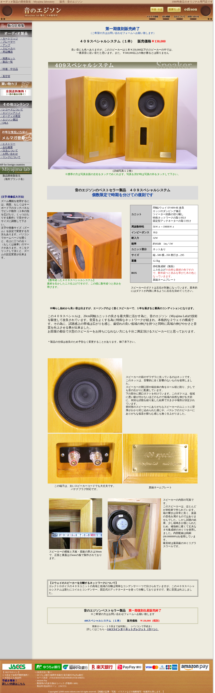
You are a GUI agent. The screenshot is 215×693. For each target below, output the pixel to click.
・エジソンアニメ (10, 113)
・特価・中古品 (9, 69)
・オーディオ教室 (10, 116)
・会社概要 (6, 147)
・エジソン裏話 (9, 119)
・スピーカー (7, 48)
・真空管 (5, 76)
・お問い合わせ (9, 153)
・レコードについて (11, 109)
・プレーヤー (7, 41)
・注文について (9, 150)
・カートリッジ (9, 38)
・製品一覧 (6, 61)
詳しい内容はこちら (13, 683)
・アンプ (5, 45)
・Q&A (4, 122)
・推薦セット (7, 58)
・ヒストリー (7, 143)
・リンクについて (10, 157)
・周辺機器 (6, 51)
